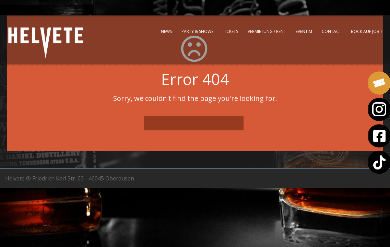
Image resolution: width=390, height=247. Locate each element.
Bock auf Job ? (366, 31)
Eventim (304, 31)
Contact (331, 31)
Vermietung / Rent (267, 31)
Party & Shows (197, 31)
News (166, 31)
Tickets (230, 31)
